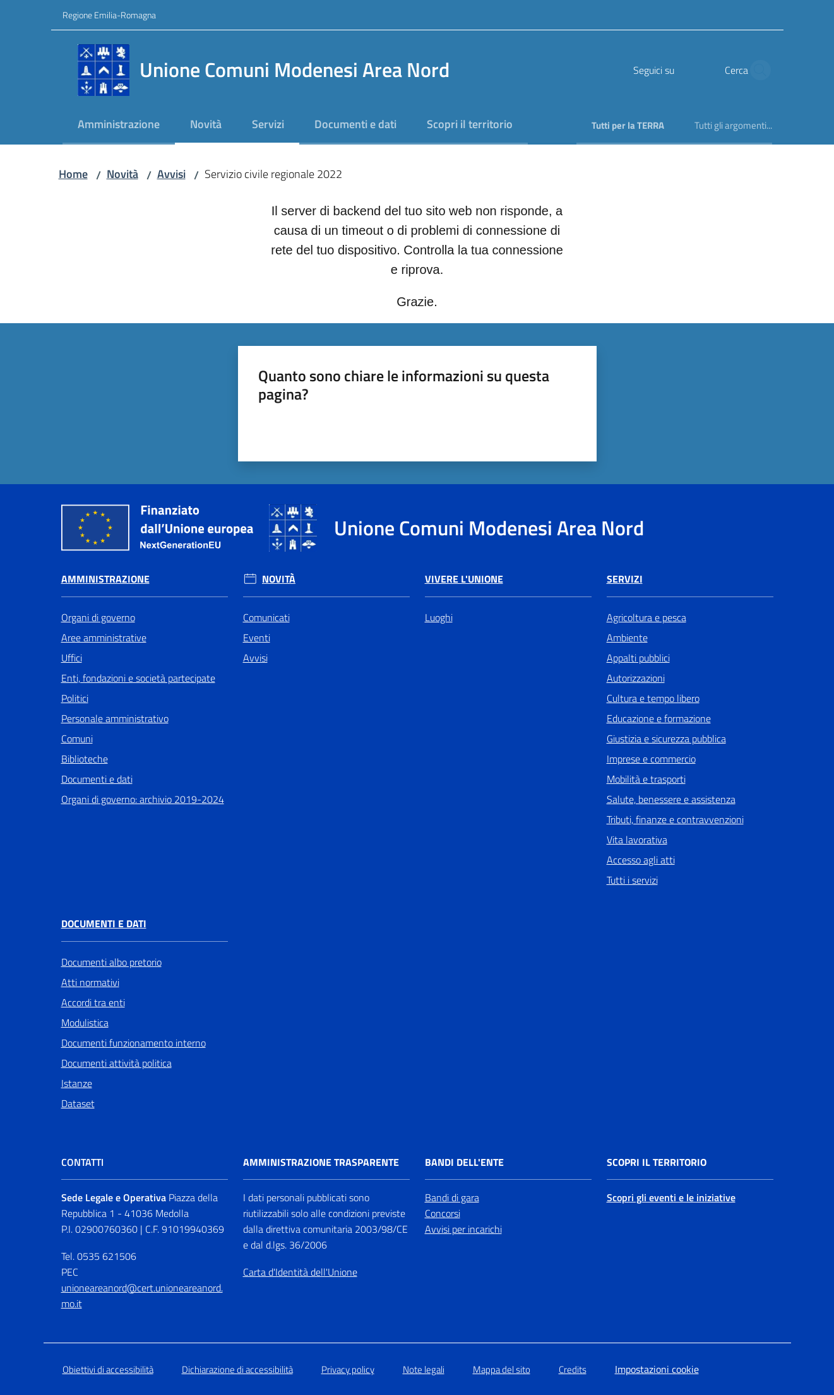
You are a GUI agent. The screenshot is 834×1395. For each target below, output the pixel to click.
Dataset (78, 1103)
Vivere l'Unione (464, 579)
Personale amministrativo (115, 718)
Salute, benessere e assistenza (671, 799)
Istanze (76, 1083)
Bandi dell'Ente (464, 1162)
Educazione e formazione (659, 718)
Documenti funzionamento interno (133, 1042)
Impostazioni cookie (657, 1369)
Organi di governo (98, 617)
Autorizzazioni (636, 678)
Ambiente (627, 637)
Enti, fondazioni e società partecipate (138, 678)
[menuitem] (119, 125)
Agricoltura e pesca (646, 617)
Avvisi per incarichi (463, 1229)
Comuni (77, 738)
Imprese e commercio (651, 758)
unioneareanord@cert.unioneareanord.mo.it (142, 1295)
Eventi (256, 637)
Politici (74, 698)
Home (73, 173)
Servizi (625, 579)
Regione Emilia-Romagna (109, 14)
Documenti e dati (97, 779)
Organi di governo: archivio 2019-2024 (142, 799)
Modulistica (85, 1022)
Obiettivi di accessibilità (108, 1369)
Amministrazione (105, 579)
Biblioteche (84, 758)
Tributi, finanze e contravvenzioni (675, 819)
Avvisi (171, 173)
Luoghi (439, 617)
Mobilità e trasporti (646, 779)
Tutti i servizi (632, 879)
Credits (573, 1369)
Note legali (423, 1369)
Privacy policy (347, 1369)
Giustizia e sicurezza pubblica (666, 738)
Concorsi (442, 1213)
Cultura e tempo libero (653, 698)
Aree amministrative (103, 637)
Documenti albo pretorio (111, 962)
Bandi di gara (452, 1197)
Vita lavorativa (637, 839)
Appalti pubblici (638, 657)
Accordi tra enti (93, 1002)
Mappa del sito (501, 1369)
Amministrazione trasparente (321, 1162)
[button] (757, 70)
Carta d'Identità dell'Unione (300, 1271)
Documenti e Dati (103, 924)
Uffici (71, 657)
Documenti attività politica (116, 1063)
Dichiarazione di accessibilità (237, 1369)
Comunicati (266, 617)
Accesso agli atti (641, 859)
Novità (122, 173)
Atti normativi (90, 982)
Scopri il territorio (656, 1162)
